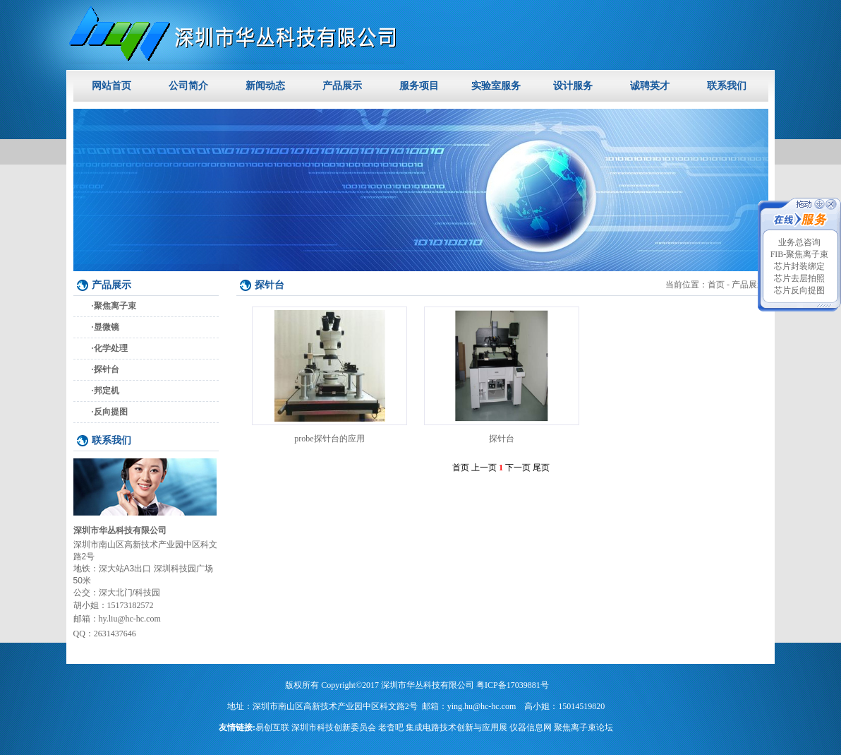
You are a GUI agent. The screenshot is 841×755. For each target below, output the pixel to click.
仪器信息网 (530, 727)
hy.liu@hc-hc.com (130, 619)
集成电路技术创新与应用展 (456, 727)
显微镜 (106, 327)
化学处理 (111, 348)
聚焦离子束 (115, 306)
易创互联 (272, 727)
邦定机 (106, 391)
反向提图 (111, 412)
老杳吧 (391, 727)
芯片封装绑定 (799, 266)
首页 (716, 285)
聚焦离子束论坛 (583, 727)
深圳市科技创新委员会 (333, 727)
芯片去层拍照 (799, 278)
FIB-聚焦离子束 (799, 254)
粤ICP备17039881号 (512, 685)
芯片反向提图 (799, 290)
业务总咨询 (799, 242)
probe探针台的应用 (329, 439)
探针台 (106, 369)
